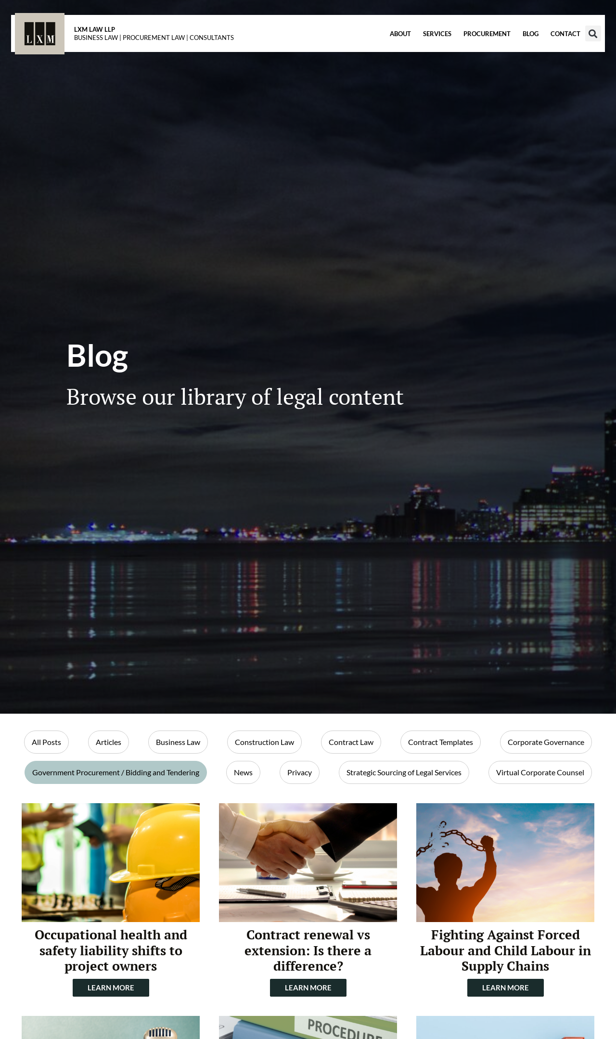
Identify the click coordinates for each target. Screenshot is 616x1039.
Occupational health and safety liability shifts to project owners (111, 950)
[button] (579, 43)
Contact (551, 44)
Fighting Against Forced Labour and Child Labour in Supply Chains (505, 950)
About (386, 44)
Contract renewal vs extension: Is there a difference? (308, 950)
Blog (517, 44)
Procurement (473, 44)
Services (423, 44)
